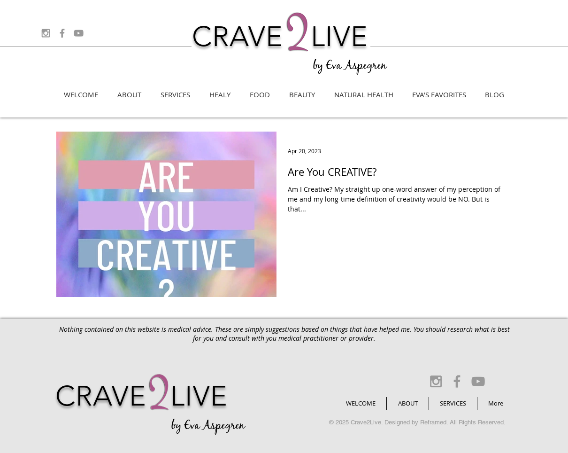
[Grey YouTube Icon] (78, 33)
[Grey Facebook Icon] (62, 33)
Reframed (433, 422)
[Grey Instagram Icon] (46, 33)
